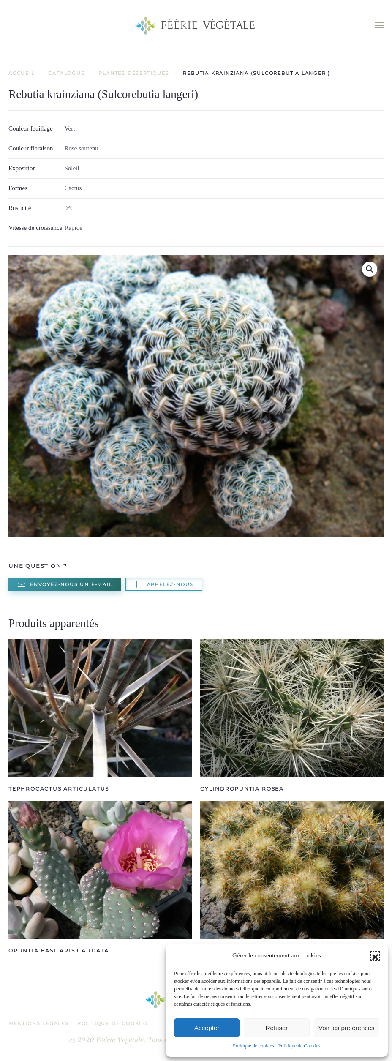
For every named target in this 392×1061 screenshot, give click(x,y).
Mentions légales (38, 1023)
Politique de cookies (253, 1046)
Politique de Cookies (299, 1046)
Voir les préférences (346, 1027)
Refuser (277, 1027)
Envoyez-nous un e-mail (64, 584)
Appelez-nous (164, 584)
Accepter (206, 1027)
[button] (375, 956)
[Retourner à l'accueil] (196, 25)
